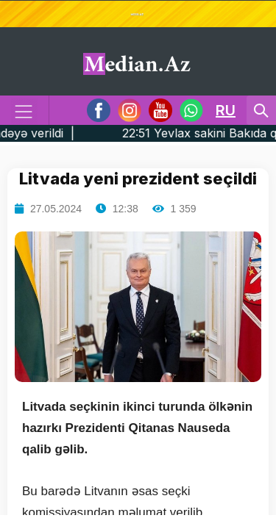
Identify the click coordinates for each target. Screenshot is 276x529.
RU (226, 110)
